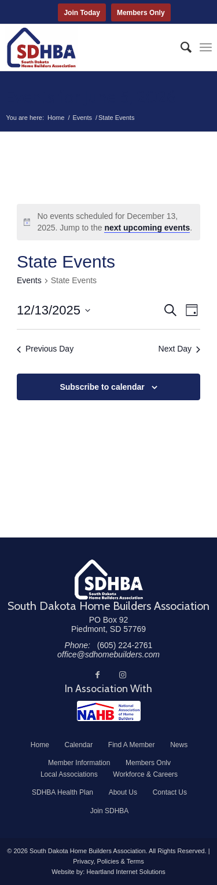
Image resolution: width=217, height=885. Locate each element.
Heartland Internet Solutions (125, 871)
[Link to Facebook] (97, 674)
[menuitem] (180, 47)
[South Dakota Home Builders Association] (87, 47)
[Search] (180, 47)
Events (29, 280)
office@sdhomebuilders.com (108, 654)
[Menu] (206, 47)
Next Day (180, 348)
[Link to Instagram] (122, 674)
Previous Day (45, 348)
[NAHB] (109, 711)
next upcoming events (147, 227)
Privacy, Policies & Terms (108, 861)
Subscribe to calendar (102, 387)
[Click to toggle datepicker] (53, 310)
